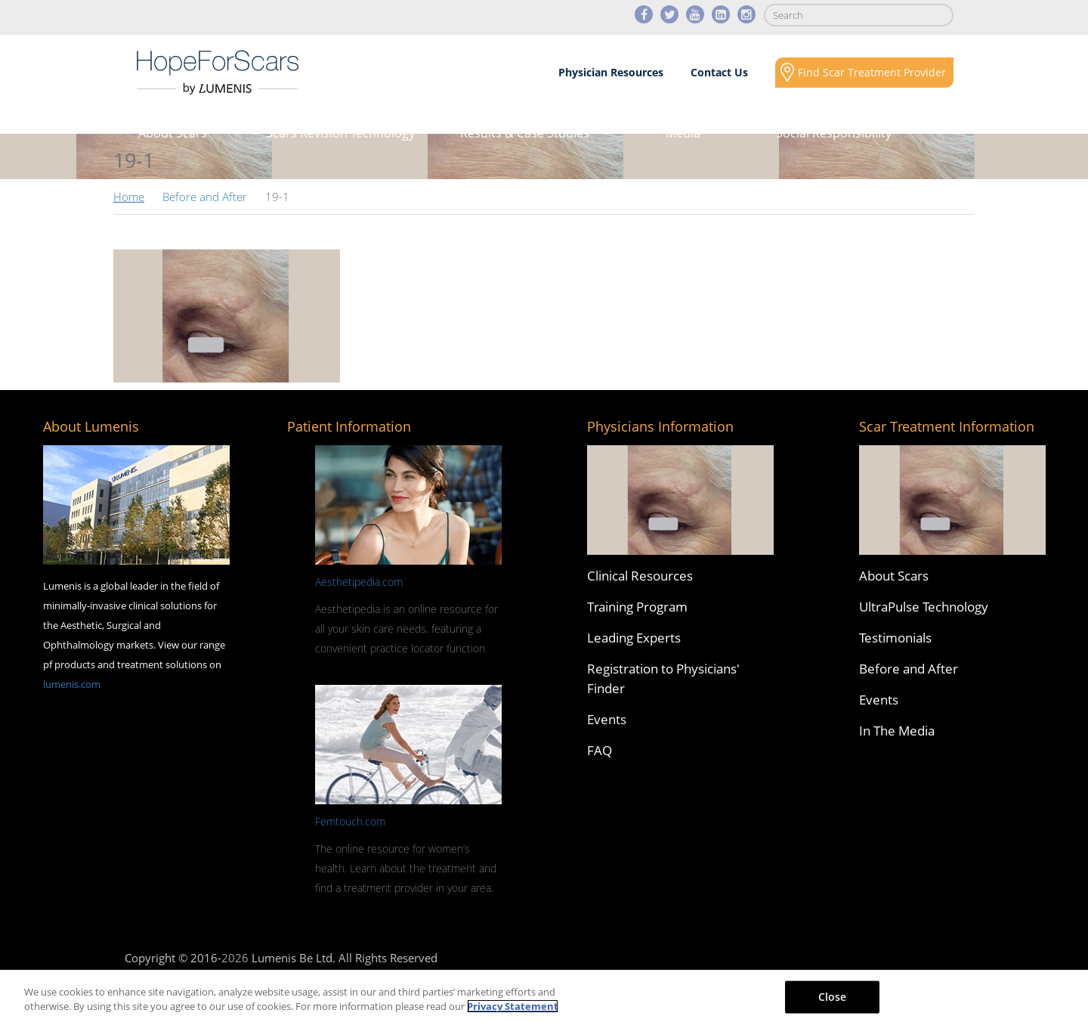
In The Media (897, 730)
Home (128, 196)
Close (832, 996)
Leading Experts (634, 637)
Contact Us (719, 72)
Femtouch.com (350, 821)
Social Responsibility (834, 133)
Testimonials (895, 637)
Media (683, 133)
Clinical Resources (640, 575)
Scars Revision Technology (340, 133)
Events (606, 719)
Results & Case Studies (524, 133)
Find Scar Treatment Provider (872, 72)
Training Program (637, 606)
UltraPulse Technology (923, 606)
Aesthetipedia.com (359, 581)
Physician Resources (610, 72)
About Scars (172, 133)
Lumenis (217, 72)
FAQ (599, 750)
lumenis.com (71, 684)
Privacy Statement (512, 1006)
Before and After (204, 196)
